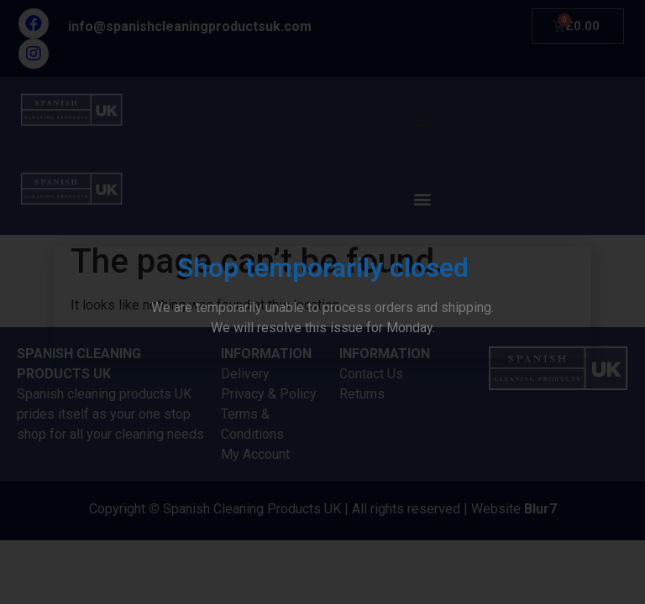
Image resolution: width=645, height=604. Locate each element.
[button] (568, 269)
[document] (322, 302)
